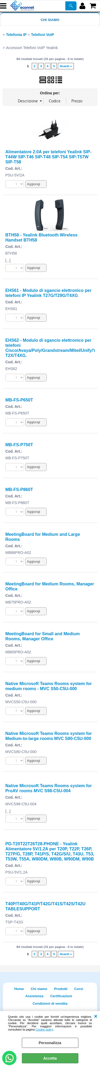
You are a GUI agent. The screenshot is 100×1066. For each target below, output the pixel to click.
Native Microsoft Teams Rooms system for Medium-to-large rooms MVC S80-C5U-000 (48, 736)
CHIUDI (95, 1016)
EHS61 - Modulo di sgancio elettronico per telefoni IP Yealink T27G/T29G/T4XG (48, 293)
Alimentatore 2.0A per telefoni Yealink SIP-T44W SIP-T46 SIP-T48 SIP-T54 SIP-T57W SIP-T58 (48, 156)
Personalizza (50, 1043)
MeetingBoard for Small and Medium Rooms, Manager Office (42, 636)
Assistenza (34, 996)
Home (19, 989)
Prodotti (60, 989)
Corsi (78, 989)
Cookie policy (44, 1029)
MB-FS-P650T (19, 399)
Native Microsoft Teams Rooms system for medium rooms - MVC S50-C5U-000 (48, 686)
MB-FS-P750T (19, 444)
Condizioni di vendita (50, 1003)
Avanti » (66, 66)
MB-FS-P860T (19, 489)
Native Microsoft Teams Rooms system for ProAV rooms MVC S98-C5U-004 (48, 788)
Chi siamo (50, 20)
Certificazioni (61, 996)
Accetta (50, 1058)
